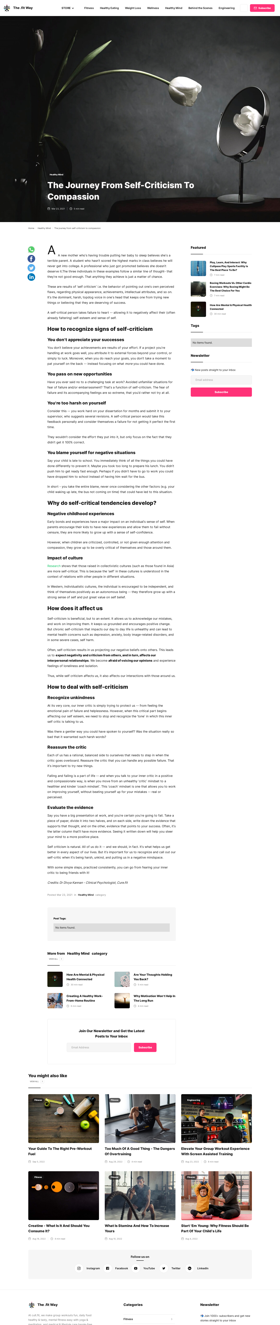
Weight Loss (134, 8)
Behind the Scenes (201, 8)
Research (54, 566)
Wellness (154, 8)
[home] (17, 8)
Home (31, 228)
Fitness (90, 8)
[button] (69, 8)
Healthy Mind (174, 8)
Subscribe (264, 8)
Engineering (227, 8)
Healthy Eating (110, 8)
